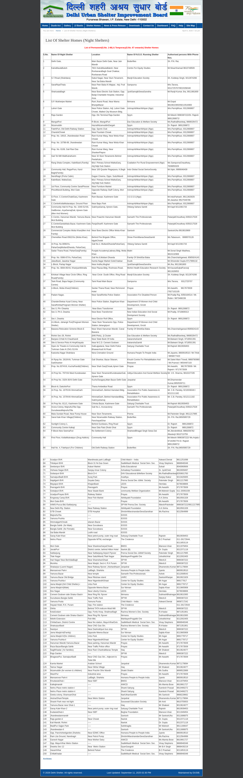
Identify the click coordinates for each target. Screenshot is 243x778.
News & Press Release (115, 25)
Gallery (67, 25)
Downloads (134, 25)
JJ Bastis (78, 25)
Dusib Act (56, 25)
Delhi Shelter (57, 772)
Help (181, 25)
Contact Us (148, 25)
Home (45, 25)
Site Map (190, 25)
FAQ (173, 25)
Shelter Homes (93, 25)
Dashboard (162, 25)
